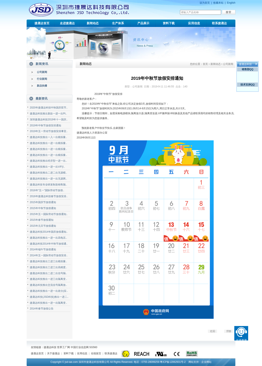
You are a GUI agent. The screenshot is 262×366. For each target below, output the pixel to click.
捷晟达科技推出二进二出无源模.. (48, 172)
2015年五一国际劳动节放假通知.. (49, 214)
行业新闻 (42, 78)
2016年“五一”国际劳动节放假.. (47, 190)
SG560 (93, 347)
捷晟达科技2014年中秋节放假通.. (49, 243)
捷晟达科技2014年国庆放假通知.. (49, 231)
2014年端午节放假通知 (43, 249)
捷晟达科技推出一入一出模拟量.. (48, 137)
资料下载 (169, 23)
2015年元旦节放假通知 (43, 225)
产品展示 (143, 23)
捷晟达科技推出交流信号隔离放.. (48, 284)
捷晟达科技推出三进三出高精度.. (48, 267)
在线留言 (96, 353)
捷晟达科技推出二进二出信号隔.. (48, 273)
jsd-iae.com (71, 361)
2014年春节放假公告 (41, 308)
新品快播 (42, 85)
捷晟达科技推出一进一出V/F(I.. (47, 166)
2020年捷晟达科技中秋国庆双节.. (49, 107)
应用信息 (194, 23)
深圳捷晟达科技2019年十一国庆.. (49, 119)
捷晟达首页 (42, 23)
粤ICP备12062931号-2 (173, 361)
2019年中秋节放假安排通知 (45, 125)
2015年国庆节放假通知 (43, 202)
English (231, 2)
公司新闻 (42, 72)
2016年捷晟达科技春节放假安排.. (49, 196)
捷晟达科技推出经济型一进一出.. (48, 160)
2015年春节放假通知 (41, 219)
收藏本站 (218, 2)
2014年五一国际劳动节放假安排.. (49, 255)
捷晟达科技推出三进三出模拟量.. (48, 261)
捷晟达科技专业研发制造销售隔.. (48, 184)
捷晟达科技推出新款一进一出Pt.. (48, 113)
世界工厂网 (63, 347)
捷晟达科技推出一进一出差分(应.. (49, 290)
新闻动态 (93, 23)
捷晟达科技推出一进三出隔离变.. (48, 279)
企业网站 (206, 361)
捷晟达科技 (50, 347)
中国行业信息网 (80, 347)
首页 (205, 64)
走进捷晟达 (67, 23)
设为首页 (205, 2)
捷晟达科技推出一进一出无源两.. (48, 178)
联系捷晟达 (219, 23)
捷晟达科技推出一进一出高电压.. (48, 237)
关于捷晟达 (53, 353)
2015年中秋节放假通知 (43, 208)
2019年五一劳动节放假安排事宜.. (49, 131)
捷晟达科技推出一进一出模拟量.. (48, 143)
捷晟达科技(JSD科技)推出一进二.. (49, 296)
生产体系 (118, 23)
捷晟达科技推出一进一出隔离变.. (48, 302)
